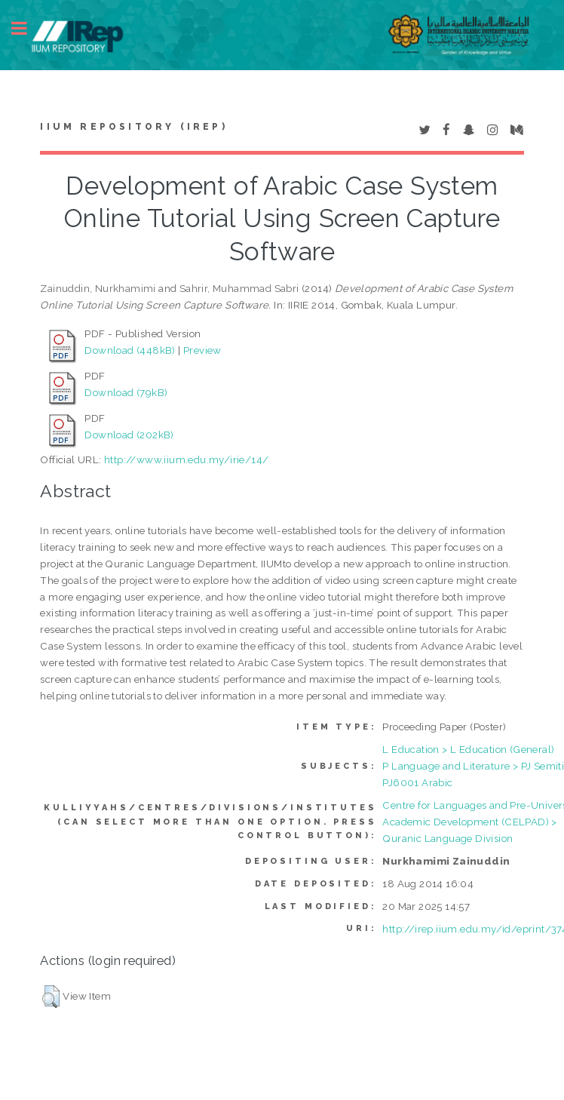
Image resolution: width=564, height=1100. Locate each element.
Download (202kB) (128, 435)
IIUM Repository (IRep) (133, 126)
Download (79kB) (125, 392)
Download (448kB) (129, 350)
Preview (202, 350)
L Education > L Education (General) (468, 749)
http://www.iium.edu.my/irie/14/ (186, 459)
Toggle (27, 28)
